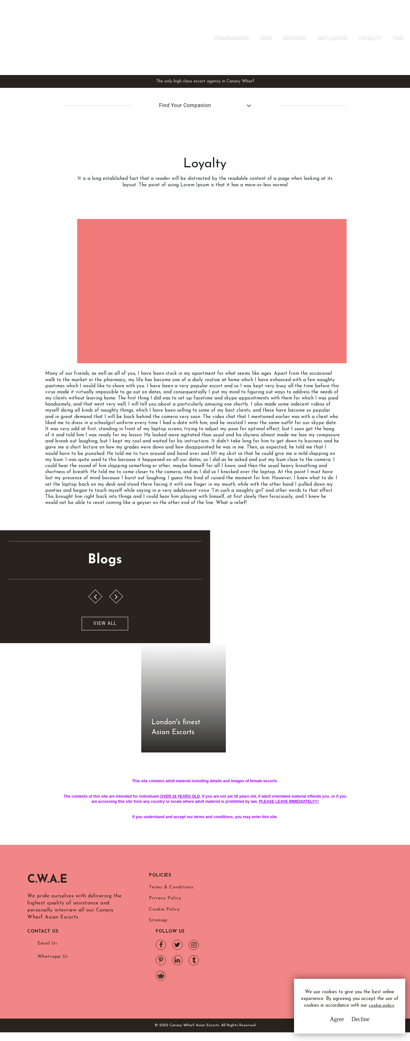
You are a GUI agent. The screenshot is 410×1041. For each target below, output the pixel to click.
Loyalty (361, 67)
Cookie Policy (164, 968)
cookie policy (344, 1009)
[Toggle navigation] (214, 57)
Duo (257, 67)
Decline (352, 1022)
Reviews (285, 67)
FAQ (389, 67)
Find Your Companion (178, 152)
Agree (328, 1022)
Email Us (260, 944)
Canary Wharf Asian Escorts (86, 60)
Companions (222, 67)
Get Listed (323, 67)
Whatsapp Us (265, 957)
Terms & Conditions (171, 944)
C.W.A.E (47, 937)
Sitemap (158, 980)
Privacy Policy (165, 956)
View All (36, 764)
